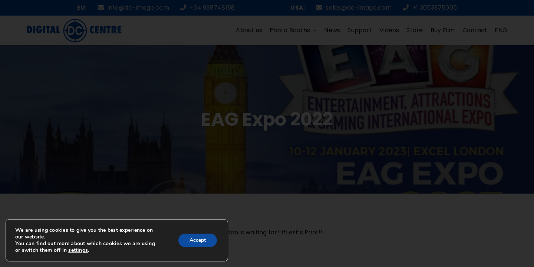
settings (78, 250)
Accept (197, 240)
